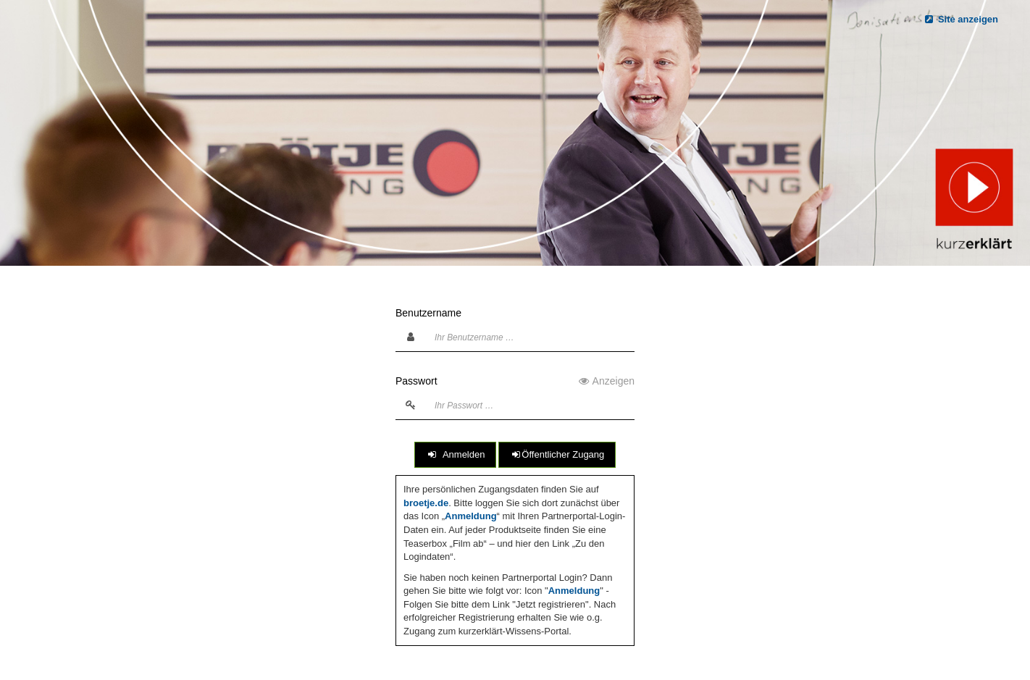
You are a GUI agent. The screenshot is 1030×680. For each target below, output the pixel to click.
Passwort (515, 381)
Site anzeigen (961, 19)
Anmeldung (471, 516)
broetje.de (425, 503)
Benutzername (428, 313)
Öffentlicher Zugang (557, 454)
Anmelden (455, 454)
